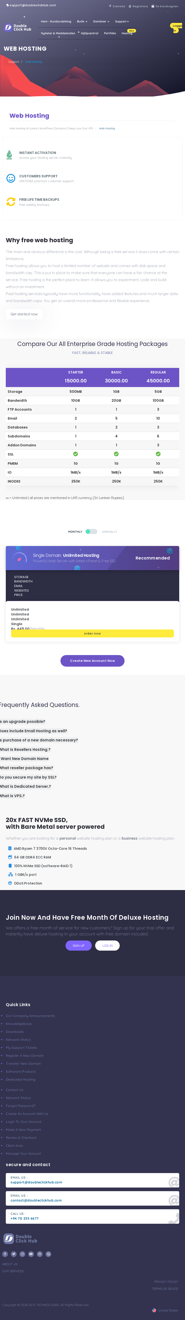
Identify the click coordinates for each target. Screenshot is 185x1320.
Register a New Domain (25, 1055)
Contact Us (14, 1090)
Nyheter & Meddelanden (58, 33)
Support (122, 21)
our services (13, 1271)
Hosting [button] (128, 32)
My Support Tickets (21, 1047)
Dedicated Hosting (20, 1079)
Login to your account (23, 1122)
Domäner (101, 21)
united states (165, 1310)
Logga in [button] (177, 28)
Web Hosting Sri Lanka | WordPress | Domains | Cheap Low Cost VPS (51, 128)
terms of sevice (165, 1289)
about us (9, 1264)
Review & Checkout (21, 1137)
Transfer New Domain (23, 1063)
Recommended (153, 558)
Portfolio (110, 33)
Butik (82, 21)
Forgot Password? (20, 1106)
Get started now (24, 314)
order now (92, 633)
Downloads (15, 1032)
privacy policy (166, 1282)
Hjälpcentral (89, 33)
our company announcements (30, 1016)
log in (107, 945)
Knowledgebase (19, 1024)
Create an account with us (27, 1114)
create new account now (92, 660)
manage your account (23, 1153)
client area (14, 1145)
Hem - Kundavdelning (56, 21)
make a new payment (23, 1129)
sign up (79, 945)
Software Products (21, 1071)
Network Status (18, 1039)
